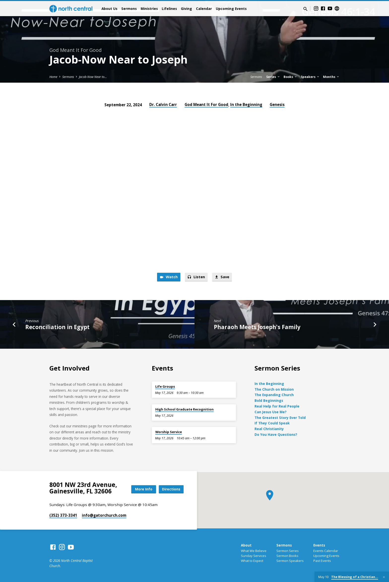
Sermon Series (287, 550)
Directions (171, 489)
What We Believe (253, 550)
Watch (169, 277)
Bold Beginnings (269, 400)
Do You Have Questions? (276, 434)
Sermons (129, 8)
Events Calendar (325, 550)
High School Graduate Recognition (184, 409)
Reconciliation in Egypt (57, 327)
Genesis (277, 104)
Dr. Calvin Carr (163, 104)
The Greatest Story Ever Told (280, 417)
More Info (143, 489)
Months (331, 77)
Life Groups (165, 386)
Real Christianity (269, 428)
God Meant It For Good (206, 104)
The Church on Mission (274, 389)
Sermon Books (287, 555)
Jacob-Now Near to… (93, 77)
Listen (196, 277)
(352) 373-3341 (63, 515)
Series (273, 77)
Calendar (204, 8)
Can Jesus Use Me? (271, 412)
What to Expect (252, 560)
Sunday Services (253, 555)
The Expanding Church (274, 394)
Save (222, 277)
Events (319, 545)
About (246, 545)
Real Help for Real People (277, 406)
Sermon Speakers (290, 560)
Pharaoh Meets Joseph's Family (257, 327)
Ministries (149, 8)
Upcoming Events (231, 8)
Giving (186, 8)
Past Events (322, 560)
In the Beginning (246, 104)
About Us (109, 8)
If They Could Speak (272, 423)
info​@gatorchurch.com (104, 515)
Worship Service (168, 432)
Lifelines (169, 8)
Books (290, 77)
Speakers (310, 77)
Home (53, 77)
